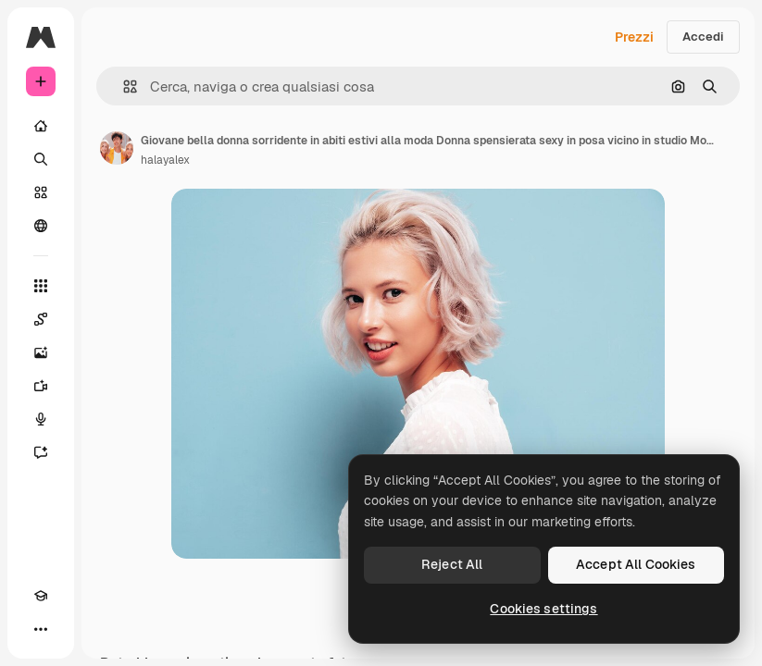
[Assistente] (41, 452)
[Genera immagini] (41, 352)
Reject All (451, 564)
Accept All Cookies (636, 564)
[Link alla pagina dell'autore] (116, 148)
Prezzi (634, 37)
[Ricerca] (41, 159)
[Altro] (41, 629)
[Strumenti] (41, 286)
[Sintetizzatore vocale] (41, 419)
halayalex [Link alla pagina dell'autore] (165, 160)
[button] (122, 86)
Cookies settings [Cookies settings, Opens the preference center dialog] (543, 608)
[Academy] (41, 595)
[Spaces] (41, 319)
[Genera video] (41, 386)
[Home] (41, 126)
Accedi (703, 36)
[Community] (41, 225)
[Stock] (41, 192)
